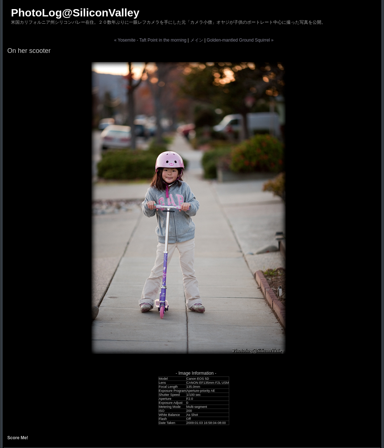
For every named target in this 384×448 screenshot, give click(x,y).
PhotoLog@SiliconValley (75, 13)
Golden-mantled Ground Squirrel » (240, 40)
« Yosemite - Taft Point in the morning (150, 40)
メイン (196, 40)
